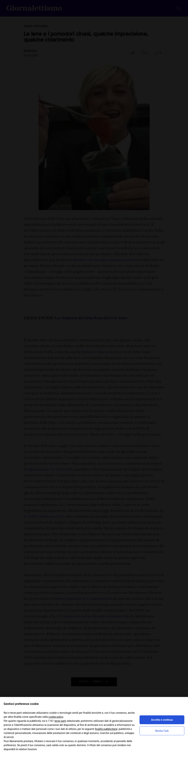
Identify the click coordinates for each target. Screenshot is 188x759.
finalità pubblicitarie (106, 729)
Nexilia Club (162, 730)
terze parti (60, 720)
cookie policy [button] (55, 716)
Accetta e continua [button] (162, 719)
